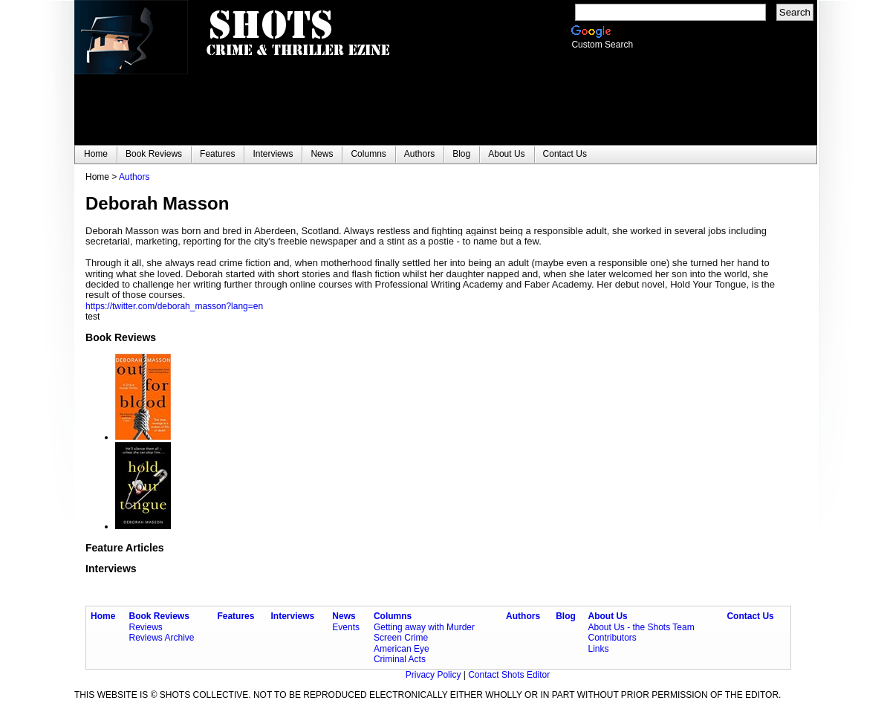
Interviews (293, 616)
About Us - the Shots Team (641, 627)
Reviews (146, 627)
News (343, 616)
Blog (566, 616)
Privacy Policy (435, 675)
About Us (607, 616)
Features (235, 616)
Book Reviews (159, 616)
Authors (134, 177)
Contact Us (750, 616)
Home (103, 616)
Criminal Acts (400, 659)
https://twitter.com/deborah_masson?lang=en (174, 306)
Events (346, 627)
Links (598, 649)
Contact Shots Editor (509, 675)
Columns (393, 616)
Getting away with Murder (424, 627)
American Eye (401, 649)
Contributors (612, 637)
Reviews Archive (162, 637)
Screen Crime (401, 637)
